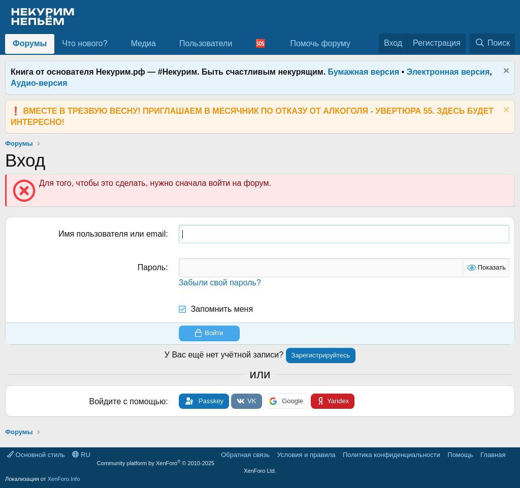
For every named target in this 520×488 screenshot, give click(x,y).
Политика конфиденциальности (391, 455)
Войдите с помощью (127, 401)
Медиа (143, 43)
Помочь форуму (320, 43)
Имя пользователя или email (112, 234)
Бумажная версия (364, 72)
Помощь (460, 455)
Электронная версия (448, 72)
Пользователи (205, 43)
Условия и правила (306, 455)
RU (81, 455)
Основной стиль (36, 455)
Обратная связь (245, 455)
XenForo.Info (64, 479)
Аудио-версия (39, 83)
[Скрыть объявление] (505, 72)
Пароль (152, 267)
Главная (492, 455)
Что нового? (84, 43)
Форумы (30, 43)
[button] (115, 43)
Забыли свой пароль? (220, 282)
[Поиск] (492, 43)
